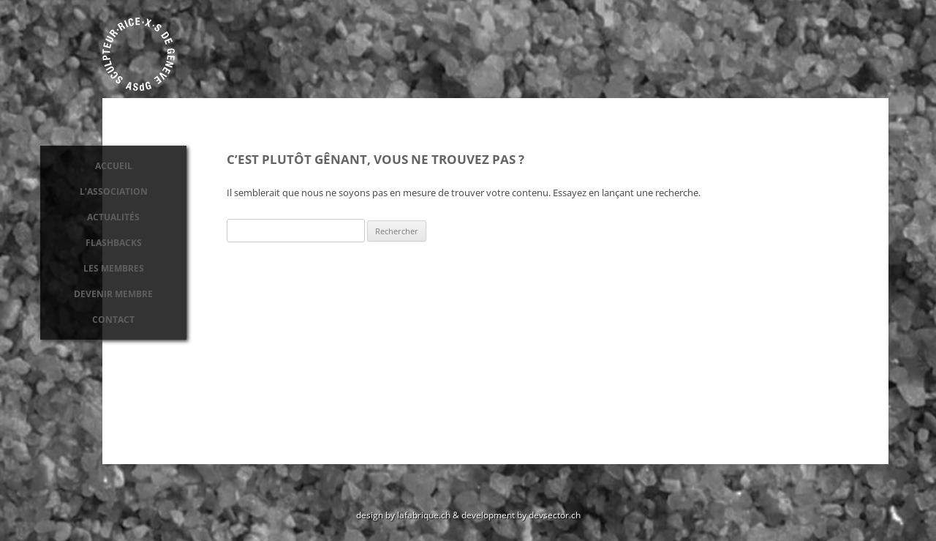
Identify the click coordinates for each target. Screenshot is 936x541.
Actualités (113, 217)
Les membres (113, 268)
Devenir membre (113, 294)
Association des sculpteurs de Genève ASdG (139, 54)
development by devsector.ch (521, 515)
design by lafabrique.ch (403, 515)
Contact (113, 319)
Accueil (113, 166)
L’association (114, 191)
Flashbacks (114, 242)
